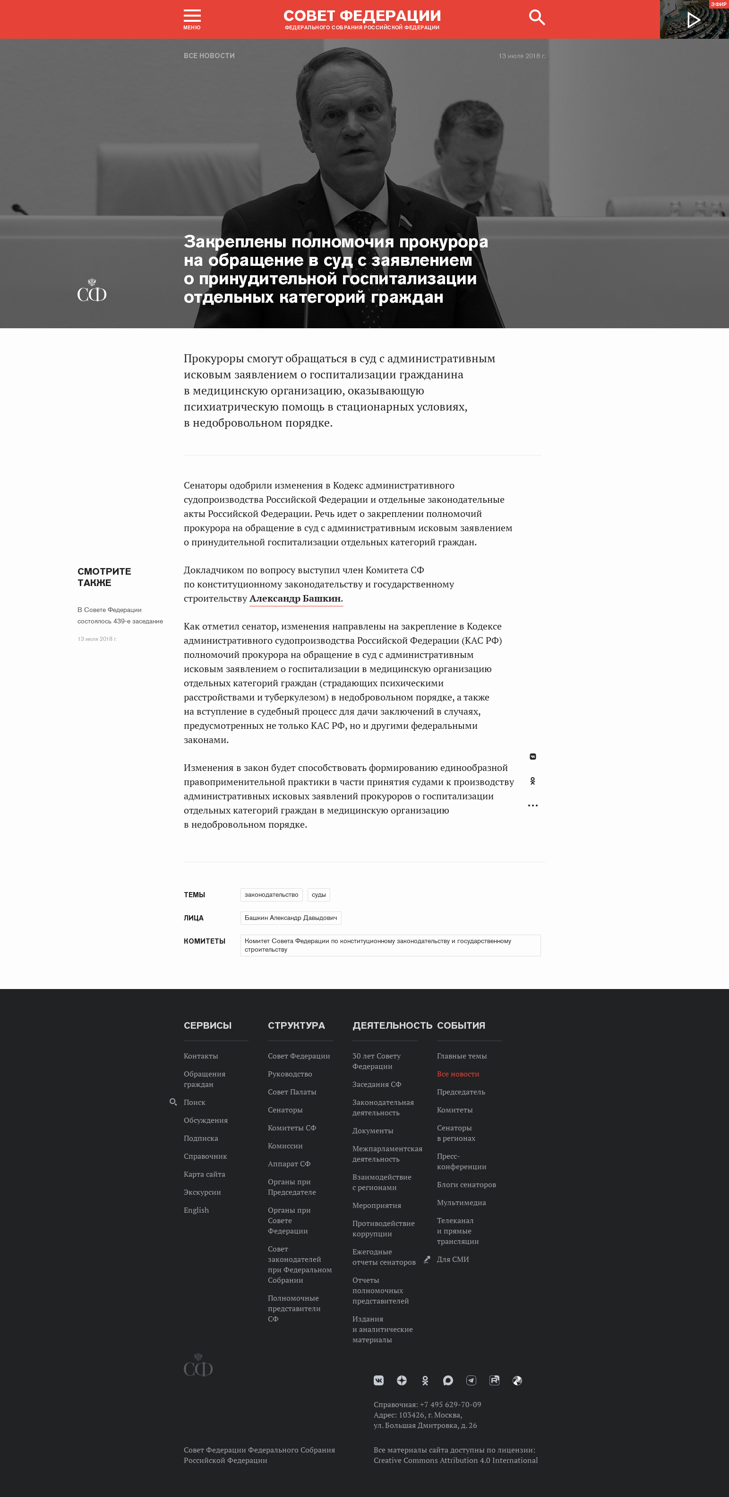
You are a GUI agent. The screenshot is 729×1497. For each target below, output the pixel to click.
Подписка (201, 1138)
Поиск (195, 1102)
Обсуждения (206, 1120)
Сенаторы (285, 1109)
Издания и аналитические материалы (382, 1329)
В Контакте (533, 756)
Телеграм (471, 1380)
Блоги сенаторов (466, 1184)
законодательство (272, 894)
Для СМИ (453, 1259)
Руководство (290, 1073)
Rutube (494, 1380)
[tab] (533, 786)
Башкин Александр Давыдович (291, 917)
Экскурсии (202, 1192)
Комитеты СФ (292, 1127)
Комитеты (455, 1109)
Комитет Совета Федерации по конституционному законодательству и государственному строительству (378, 945)
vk (379, 1380)
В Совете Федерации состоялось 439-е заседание (120, 615)
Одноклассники (533, 781)
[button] (192, 19)
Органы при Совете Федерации (289, 1220)
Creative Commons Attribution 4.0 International (456, 1460)
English (196, 1210)
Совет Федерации (299, 1055)
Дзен (402, 1380)
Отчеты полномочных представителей (380, 1290)
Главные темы (462, 1055)
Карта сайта (204, 1174)
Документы (373, 1130)
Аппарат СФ (289, 1163)
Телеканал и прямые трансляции (458, 1231)
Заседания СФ (377, 1084)
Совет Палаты (292, 1091)
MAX (448, 1380)
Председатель (461, 1091)
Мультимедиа (461, 1202)
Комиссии (285, 1145)
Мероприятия (376, 1205)
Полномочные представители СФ (294, 1308)
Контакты (201, 1055)
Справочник (205, 1156)
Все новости (209, 56)
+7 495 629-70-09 (450, 1404)
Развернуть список (533, 805)
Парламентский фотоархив (517, 1380)
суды (319, 894)
